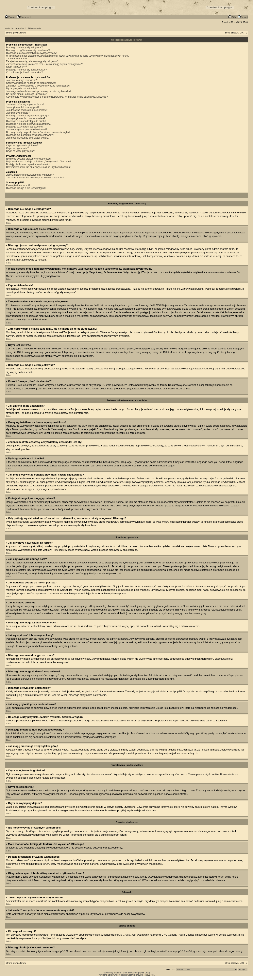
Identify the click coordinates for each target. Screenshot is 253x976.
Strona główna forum (16, 33)
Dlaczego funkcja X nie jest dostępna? (26, 188)
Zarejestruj (23, 17)
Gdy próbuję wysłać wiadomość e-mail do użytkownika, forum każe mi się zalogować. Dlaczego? (57, 96)
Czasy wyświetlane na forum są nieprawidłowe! (31, 83)
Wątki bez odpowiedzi (15, 28)
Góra (8, 223)
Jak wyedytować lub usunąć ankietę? (25, 118)
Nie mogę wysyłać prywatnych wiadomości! (29, 158)
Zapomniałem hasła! (16, 58)
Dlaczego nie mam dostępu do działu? (26, 121)
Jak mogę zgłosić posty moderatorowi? (26, 129)
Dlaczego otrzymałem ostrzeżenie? (24, 126)
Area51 (188, 951)
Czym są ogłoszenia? (17, 148)
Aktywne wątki (35, 28)
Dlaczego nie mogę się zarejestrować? (26, 69)
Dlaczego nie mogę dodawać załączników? (28, 124)
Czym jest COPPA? (16, 67)
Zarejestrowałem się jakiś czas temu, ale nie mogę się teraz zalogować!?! (44, 64)
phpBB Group (122, 934)
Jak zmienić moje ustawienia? (22, 80)
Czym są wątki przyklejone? (20, 151)
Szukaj (243, 17)
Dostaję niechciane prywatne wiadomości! (28, 164)
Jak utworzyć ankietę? (17, 112)
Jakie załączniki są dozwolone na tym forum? (30, 174)
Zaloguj (10, 17)
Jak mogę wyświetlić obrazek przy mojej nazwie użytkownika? (38, 91)
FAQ (232, 17)
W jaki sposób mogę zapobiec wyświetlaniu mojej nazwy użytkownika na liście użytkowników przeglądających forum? (67, 55)
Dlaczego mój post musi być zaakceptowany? (30, 135)
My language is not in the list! (21, 88)
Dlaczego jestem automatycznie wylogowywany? (31, 53)
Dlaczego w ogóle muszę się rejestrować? (28, 50)
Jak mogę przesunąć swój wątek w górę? (27, 137)
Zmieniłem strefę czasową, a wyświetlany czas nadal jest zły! (38, 85)
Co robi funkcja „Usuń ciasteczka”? (24, 72)
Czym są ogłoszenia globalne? (22, 145)
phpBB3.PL (149, 975)
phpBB (117, 973)
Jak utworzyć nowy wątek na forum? (25, 104)
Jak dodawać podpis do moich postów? (26, 110)
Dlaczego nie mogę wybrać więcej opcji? (27, 115)
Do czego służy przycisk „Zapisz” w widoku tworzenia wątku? (38, 132)
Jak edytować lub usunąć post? (22, 107)
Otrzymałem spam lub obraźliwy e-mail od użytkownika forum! (38, 167)
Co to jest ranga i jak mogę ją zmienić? (26, 94)
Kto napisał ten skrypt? (18, 185)
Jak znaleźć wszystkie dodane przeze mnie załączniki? (35, 177)
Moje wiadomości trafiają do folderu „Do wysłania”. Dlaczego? (38, 161)
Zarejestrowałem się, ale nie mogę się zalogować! (32, 61)
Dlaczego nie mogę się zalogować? (24, 47)
